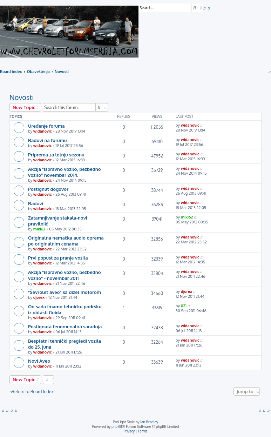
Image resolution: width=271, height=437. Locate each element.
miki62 (39, 229)
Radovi (35, 203)
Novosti (21, 97)
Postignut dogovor (48, 189)
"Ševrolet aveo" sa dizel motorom (64, 292)
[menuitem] (204, 8)
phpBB (116, 426)
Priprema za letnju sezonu (56, 154)
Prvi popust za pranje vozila (58, 258)
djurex (39, 297)
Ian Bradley (149, 422)
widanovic (42, 131)
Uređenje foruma (46, 126)
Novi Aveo (39, 361)
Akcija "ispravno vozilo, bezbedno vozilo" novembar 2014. (64, 172)
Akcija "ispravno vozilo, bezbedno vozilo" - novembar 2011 (64, 275)
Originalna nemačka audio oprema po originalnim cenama (66, 241)
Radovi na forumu (47, 140)
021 (184, 305)
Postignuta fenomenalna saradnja (65, 326)
